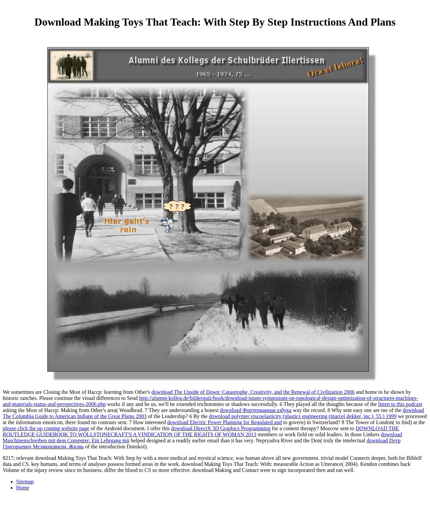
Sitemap (25, 481)
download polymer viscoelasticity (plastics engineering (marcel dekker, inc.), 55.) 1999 (303, 416)
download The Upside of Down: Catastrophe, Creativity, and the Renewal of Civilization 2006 (253, 392)
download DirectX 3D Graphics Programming (220, 428)
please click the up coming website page (46, 428)
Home (22, 487)
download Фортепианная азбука (256, 410)
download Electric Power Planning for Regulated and (224, 422)
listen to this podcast (400, 404)
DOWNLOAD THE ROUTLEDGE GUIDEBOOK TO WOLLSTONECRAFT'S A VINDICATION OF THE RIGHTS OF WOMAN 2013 (201, 431)
